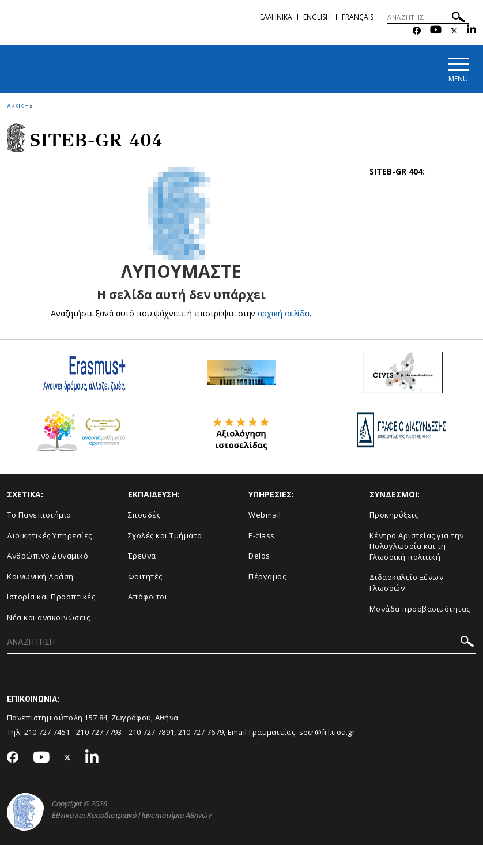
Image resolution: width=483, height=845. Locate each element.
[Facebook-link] (417, 31)
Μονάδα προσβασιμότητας (419, 608)
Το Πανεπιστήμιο (39, 515)
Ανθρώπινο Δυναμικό (47, 555)
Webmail (264, 515)
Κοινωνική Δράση (40, 576)
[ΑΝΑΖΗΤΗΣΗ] (428, 17)
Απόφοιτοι (148, 596)
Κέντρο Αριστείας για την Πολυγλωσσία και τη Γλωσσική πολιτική (416, 546)
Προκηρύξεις (393, 515)
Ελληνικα (276, 17)
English (317, 17)
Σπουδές (144, 515)
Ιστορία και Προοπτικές (51, 596)
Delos (259, 555)
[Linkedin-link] (471, 31)
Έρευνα (142, 555)
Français (357, 17)
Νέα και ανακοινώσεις (48, 617)
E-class (261, 535)
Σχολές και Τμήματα (165, 535)
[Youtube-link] (436, 31)
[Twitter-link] (454, 31)
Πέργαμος (267, 576)
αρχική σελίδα (284, 313)
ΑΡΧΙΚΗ (17, 105)
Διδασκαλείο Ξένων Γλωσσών (406, 582)
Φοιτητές (145, 576)
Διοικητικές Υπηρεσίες (49, 535)
